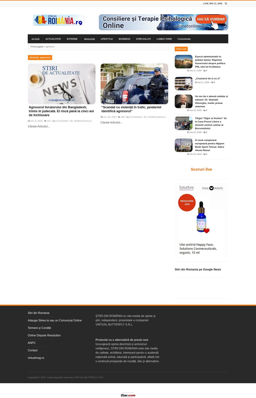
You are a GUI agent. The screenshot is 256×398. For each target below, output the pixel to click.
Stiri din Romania (38, 312)
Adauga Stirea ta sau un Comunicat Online (55, 320)
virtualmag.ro (36, 357)
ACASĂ (35, 39)
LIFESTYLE (107, 39)
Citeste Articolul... (39, 126)
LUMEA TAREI (164, 39)
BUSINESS (124, 39)
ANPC (32, 342)
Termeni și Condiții (39, 327)
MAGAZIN (89, 39)
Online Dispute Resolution (44, 335)
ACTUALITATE (53, 39)
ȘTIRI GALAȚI (143, 39)
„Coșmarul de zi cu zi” (207, 78)
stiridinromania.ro (83, 121)
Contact (33, 350)
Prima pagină (37, 46)
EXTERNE (72, 39)
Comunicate (184, 39)
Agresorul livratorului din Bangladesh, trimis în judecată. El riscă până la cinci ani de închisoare (61, 111)
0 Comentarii (61, 121)
